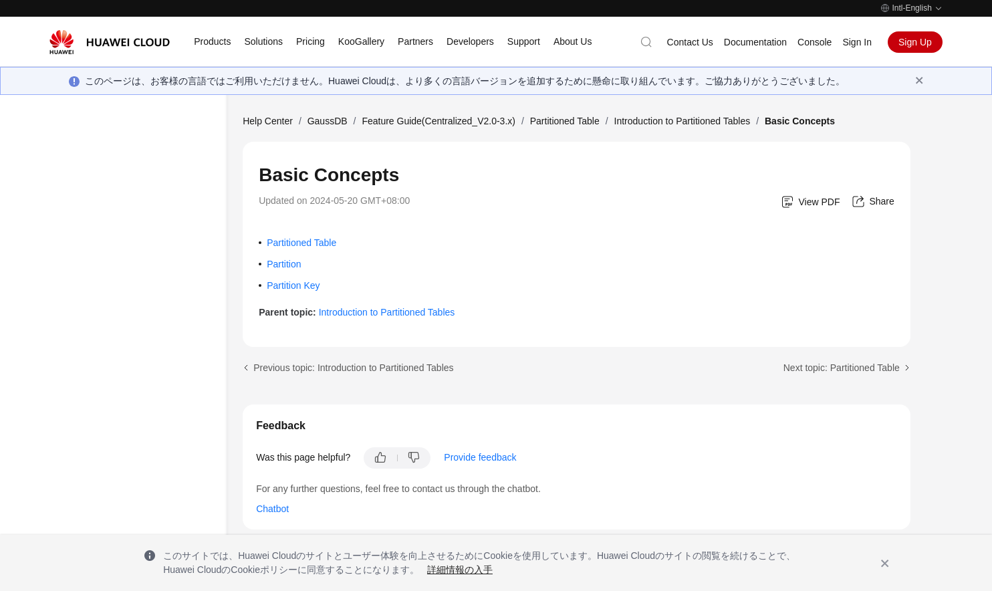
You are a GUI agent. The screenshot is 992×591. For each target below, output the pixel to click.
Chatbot (272, 508)
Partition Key (293, 285)
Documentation (755, 42)
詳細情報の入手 (460, 569)
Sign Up (915, 42)
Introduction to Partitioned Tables (682, 121)
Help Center (268, 121)
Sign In (857, 42)
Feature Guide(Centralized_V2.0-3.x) (438, 121)
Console (814, 42)
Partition (284, 264)
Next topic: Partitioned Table (841, 367)
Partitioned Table (565, 121)
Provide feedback (480, 457)
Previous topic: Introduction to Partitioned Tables (353, 367)
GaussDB (327, 121)
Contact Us (690, 42)
